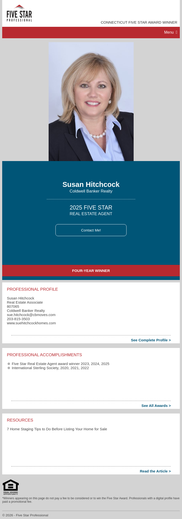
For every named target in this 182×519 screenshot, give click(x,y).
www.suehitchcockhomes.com (31, 323)
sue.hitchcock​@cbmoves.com (31, 315)
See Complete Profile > (151, 340)
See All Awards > (156, 406)
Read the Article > (155, 471)
